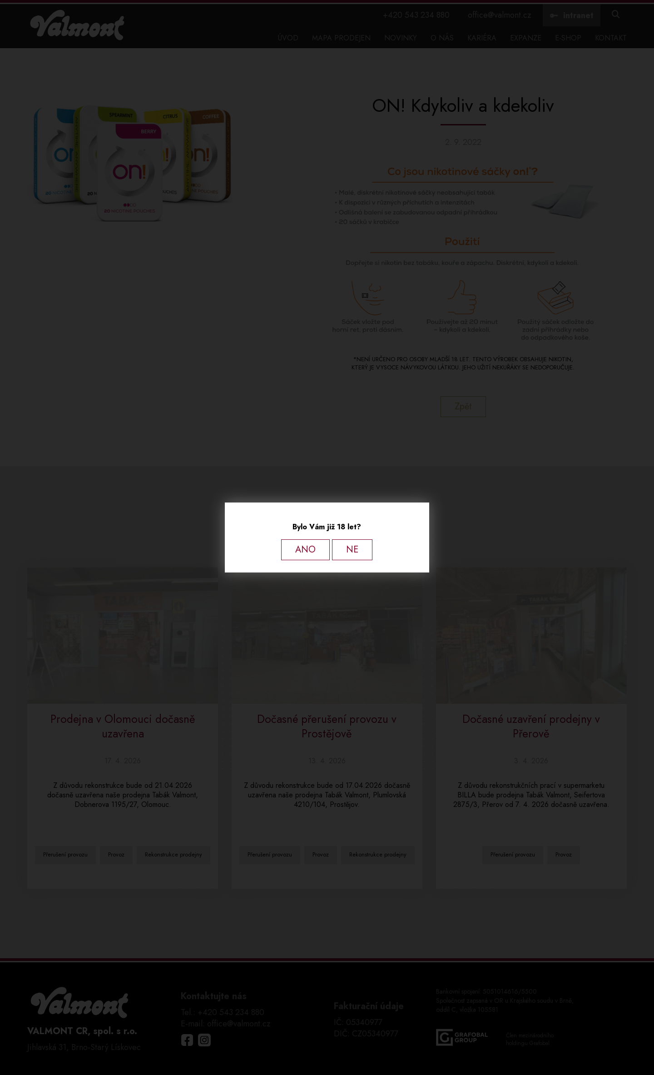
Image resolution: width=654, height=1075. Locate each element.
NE (352, 549)
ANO (305, 549)
